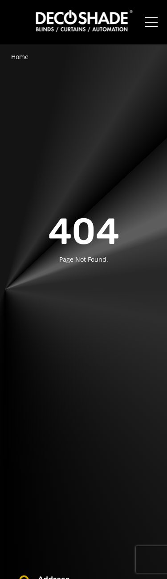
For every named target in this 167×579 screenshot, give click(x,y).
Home (20, 56)
